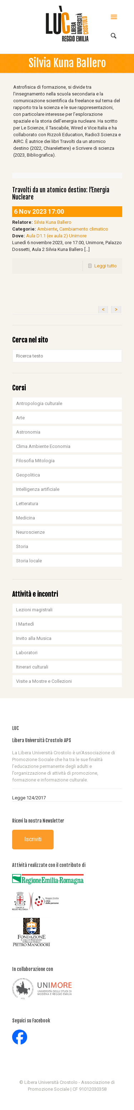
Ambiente (47, 229)
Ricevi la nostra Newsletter (38, 821)
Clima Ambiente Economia (43, 446)
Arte (20, 417)
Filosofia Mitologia (35, 460)
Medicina (25, 518)
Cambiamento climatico (83, 229)
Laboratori (27, 652)
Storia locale (29, 560)
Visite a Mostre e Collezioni (44, 681)
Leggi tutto (105, 265)
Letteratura (27, 503)
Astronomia (28, 432)
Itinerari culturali (32, 667)
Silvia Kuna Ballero (52, 222)
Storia (22, 546)
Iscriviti (32, 839)
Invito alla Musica (33, 638)
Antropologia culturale (39, 403)
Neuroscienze (30, 532)
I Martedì (25, 624)
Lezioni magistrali (34, 609)
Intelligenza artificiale (37, 489)
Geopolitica (28, 475)
